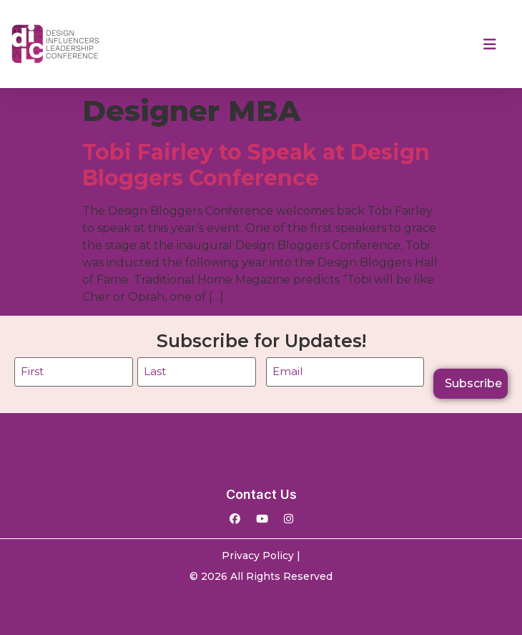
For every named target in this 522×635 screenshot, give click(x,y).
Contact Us (261, 494)
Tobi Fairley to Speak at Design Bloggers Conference (256, 165)
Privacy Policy (258, 555)
